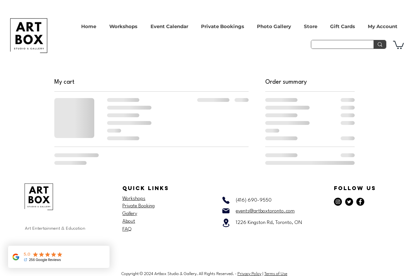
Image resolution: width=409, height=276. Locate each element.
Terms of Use (275, 274)
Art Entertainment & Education (55, 228)
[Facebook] (360, 202)
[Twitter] (349, 202)
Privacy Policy (249, 274)
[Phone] (226, 200)
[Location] (226, 223)
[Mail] (226, 211)
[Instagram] (338, 202)
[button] (398, 44)
